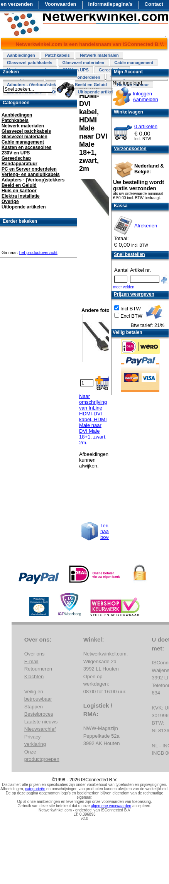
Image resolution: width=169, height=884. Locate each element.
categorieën (35, 789)
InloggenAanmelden (145, 96)
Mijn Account (128, 72)
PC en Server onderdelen (29, 169)
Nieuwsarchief (40, 729)
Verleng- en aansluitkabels (31, 174)
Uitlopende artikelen (98, 92)
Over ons (34, 654)
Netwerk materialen (99, 55)
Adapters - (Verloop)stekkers (33, 180)
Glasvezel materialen (83, 62)
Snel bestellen (129, 254)
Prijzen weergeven (134, 294)
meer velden (123, 287)
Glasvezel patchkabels (29, 62)
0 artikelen (145, 126)
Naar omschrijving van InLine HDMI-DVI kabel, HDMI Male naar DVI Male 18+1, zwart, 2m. (93, 419)
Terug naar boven (107, 531)
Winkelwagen (128, 112)
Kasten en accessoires (26, 147)
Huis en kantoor (19, 190)
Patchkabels (57, 55)
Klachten (34, 676)
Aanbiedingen (21, 55)
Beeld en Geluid (91, 84)
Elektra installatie (21, 196)
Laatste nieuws (41, 722)
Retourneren (38, 669)
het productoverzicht (38, 252)
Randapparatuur (19, 163)
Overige (10, 201)
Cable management (133, 62)
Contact (154, 4)
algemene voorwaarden (111, 806)
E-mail (31, 661)
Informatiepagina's (110, 4)
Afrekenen (145, 226)
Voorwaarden (60, 4)
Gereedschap (16, 158)
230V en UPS (16, 153)
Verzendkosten (130, 148)
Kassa (120, 205)
